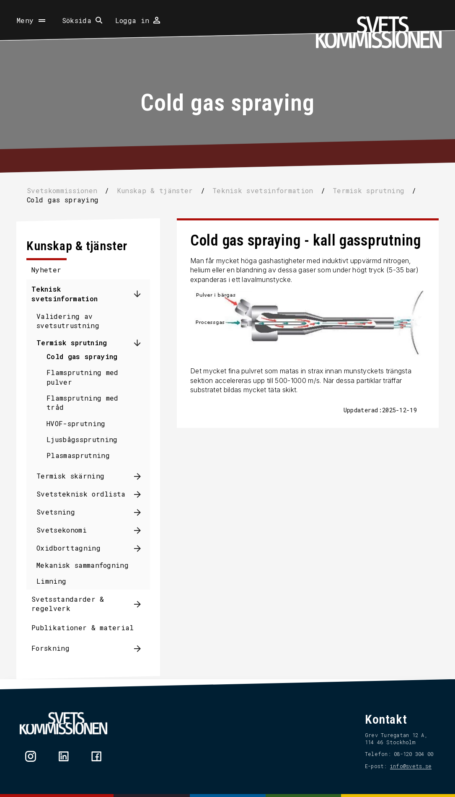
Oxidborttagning (71, 547)
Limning (54, 581)
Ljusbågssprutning (84, 439)
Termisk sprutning (74, 342)
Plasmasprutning (81, 455)
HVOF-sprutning (78, 423)
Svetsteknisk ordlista (84, 493)
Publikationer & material (85, 627)
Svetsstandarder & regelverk (70, 604)
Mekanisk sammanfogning (85, 565)
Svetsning (58, 511)
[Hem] (379, 32)
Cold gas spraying (84, 356)
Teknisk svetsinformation (67, 294)
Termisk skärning (73, 475)
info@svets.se (408, 766)
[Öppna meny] (32, 20)
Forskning (53, 648)
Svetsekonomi (64, 529)
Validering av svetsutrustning (70, 321)
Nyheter (49, 269)
